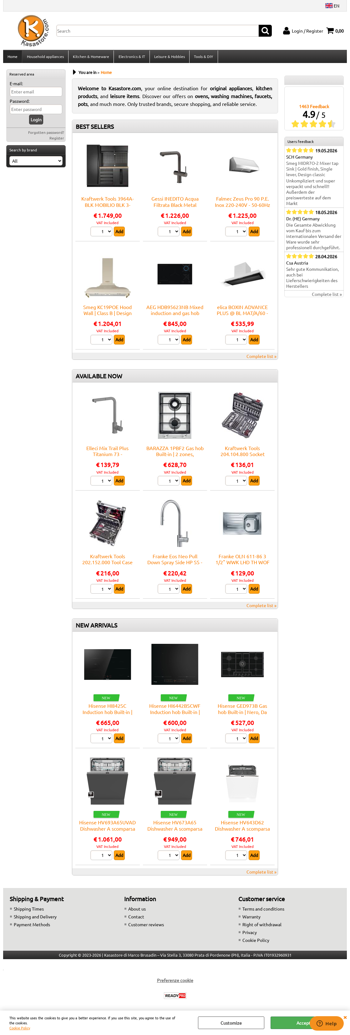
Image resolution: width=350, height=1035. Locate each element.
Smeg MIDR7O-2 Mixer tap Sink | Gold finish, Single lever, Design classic (312, 170)
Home (13, 57)
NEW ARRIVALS (96, 627)
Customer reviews (146, 926)
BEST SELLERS (95, 128)
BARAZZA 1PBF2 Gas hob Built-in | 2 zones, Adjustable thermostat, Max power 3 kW (175, 459)
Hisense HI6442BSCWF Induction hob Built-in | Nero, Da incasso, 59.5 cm (174, 713)
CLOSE (345, 1017)
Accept (304, 1023)
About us (137, 910)
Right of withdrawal (262, 926)
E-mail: (16, 85)
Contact (136, 918)
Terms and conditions (263, 910)
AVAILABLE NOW (99, 377)
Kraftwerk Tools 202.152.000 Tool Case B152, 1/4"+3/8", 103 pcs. (107, 564)
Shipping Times (29, 910)
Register (56, 139)
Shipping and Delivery (35, 918)
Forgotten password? (46, 134)
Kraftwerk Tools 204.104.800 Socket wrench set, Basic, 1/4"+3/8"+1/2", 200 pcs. (242, 459)
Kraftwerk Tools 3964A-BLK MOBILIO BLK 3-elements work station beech (107, 209)
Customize (231, 1023)
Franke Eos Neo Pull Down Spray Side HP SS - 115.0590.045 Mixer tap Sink (174, 567)
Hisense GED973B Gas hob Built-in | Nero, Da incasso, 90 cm (242, 713)
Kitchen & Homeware (91, 57)
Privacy (249, 934)
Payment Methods (32, 926)
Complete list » (261, 358)
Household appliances (45, 57)
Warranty (251, 918)
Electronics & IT (131, 57)
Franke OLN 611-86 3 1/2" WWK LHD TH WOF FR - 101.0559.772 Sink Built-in (243, 567)
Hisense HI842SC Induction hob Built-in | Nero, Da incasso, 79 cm (107, 713)
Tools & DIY (202, 57)
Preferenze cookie (175, 982)
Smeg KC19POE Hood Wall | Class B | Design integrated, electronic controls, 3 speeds (107, 318)
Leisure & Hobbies (169, 57)
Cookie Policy (19, 1027)
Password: (19, 103)
